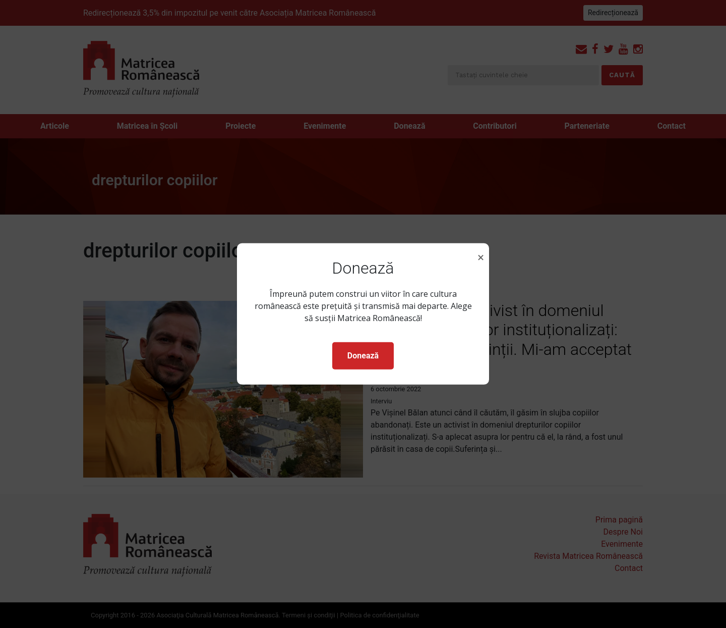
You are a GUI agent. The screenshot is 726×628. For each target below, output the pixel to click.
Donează (363, 355)
